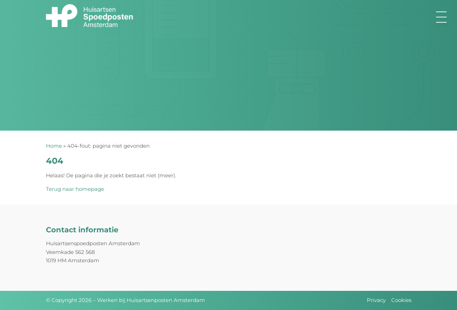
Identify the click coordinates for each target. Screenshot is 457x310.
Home (54, 145)
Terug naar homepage (75, 189)
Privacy (376, 300)
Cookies (401, 300)
